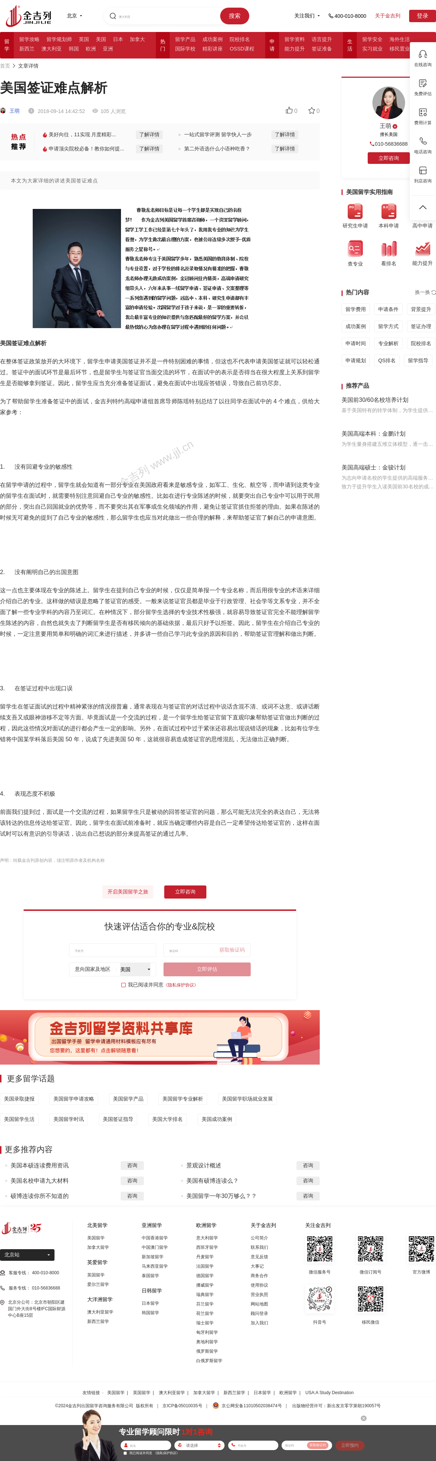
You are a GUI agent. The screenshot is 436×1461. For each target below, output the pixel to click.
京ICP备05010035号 (182, 1405)
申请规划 (356, 360)
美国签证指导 (118, 1119)
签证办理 (421, 326)
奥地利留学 (207, 1341)
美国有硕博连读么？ (212, 1181)
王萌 (10, 111)
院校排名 (240, 39)
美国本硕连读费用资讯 (40, 1165)
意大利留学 (207, 1237)
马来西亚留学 (155, 1266)
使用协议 (259, 1285)
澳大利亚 (51, 49)
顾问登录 (259, 1313)
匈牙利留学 (207, 1332)
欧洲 (91, 49)
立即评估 (207, 969)
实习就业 (372, 49)
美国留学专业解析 (182, 1099)
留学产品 (185, 39)
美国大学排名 (167, 1119)
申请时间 (356, 343)
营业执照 (259, 1294)
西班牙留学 (207, 1247)
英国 (84, 39)
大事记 (257, 1266)
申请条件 (388, 309)
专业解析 (388, 343)
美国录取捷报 (19, 1099)
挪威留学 (205, 1285)
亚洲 (108, 49)
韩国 (74, 49)
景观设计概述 (203, 1165)
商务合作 (259, 1275)
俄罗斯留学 (207, 1351)
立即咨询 (185, 892)
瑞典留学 (205, 1294)
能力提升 (294, 49)
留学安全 (372, 39)
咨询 (132, 1165)
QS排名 (387, 360)
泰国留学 (150, 1275)
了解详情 (149, 134)
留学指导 (418, 360)
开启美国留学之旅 (128, 892)
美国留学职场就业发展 (247, 1099)
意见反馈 (259, 1256)
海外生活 (399, 39)
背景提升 (421, 309)
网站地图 (259, 1304)
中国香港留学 (155, 1237)
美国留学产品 (128, 1099)
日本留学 (150, 1303)
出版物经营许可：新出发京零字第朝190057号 (336, 1405)
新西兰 (27, 49)
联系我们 (259, 1247)
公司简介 (259, 1237)
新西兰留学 (98, 1321)
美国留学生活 (19, 1119)
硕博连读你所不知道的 (40, 1196)
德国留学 (205, 1275)
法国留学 (205, 1266)
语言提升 (322, 39)
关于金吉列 (387, 16)
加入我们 (259, 1322)
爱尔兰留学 (98, 1284)
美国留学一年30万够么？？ (221, 1196)
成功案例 (212, 39)
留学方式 (388, 326)
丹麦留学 (205, 1256)
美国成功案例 (217, 1119)
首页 (5, 66)
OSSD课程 (242, 49)
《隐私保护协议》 (181, 985)
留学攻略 (29, 39)
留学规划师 (59, 39)
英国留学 (96, 1275)
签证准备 (322, 49)
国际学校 (185, 49)
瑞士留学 (205, 1322)
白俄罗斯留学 (209, 1360)
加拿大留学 (98, 1247)
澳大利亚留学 (100, 1312)
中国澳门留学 (155, 1247)
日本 (118, 39)
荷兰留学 (205, 1313)
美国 (101, 39)
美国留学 (96, 1237)
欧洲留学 (288, 1392)
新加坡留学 (153, 1256)
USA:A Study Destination (330, 1392)
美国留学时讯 (68, 1119)
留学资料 (294, 39)
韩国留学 (150, 1312)
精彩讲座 (212, 49)
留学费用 (356, 309)
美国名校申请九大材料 (40, 1181)
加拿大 (137, 39)
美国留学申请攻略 (73, 1099)
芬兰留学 (205, 1304)
